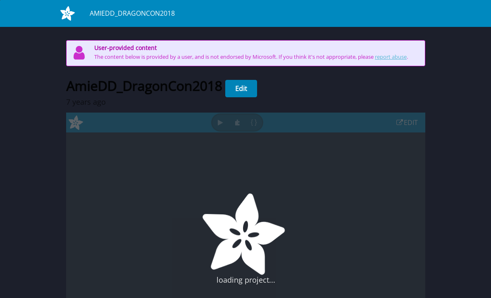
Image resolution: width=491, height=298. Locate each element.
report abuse (391, 56)
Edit (241, 88)
